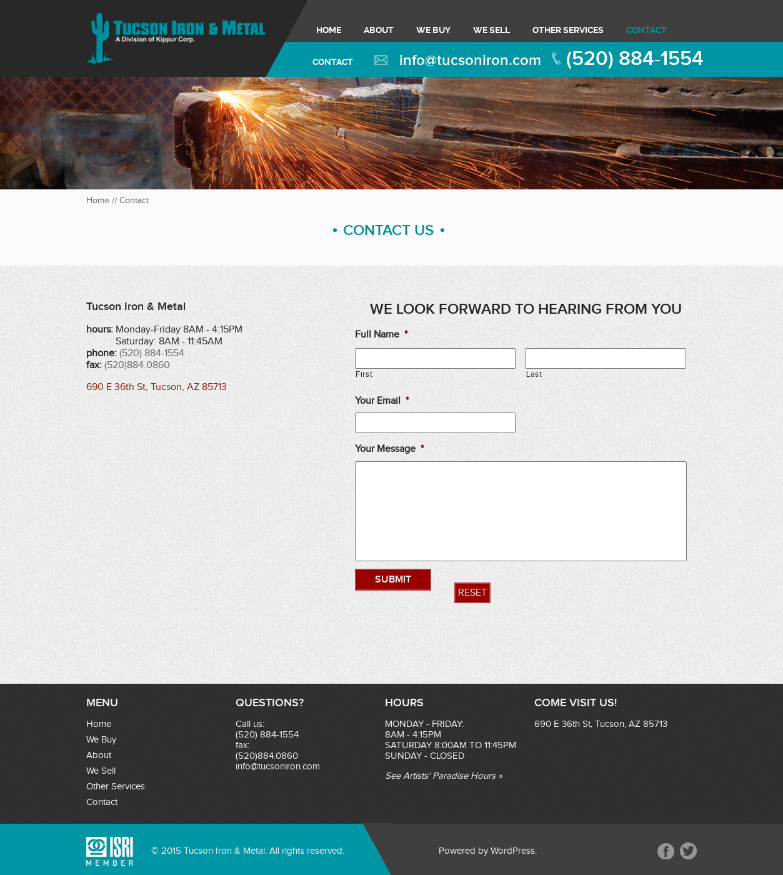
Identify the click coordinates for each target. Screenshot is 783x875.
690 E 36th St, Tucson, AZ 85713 (156, 387)
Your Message (389, 449)
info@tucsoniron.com (470, 60)
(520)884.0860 (137, 365)
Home (328, 30)
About (379, 30)
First (364, 374)
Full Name (381, 335)
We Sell (491, 30)
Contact (646, 30)
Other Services (568, 30)
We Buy (433, 30)
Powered (457, 851)
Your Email (382, 401)
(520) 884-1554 (635, 59)
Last (534, 374)
